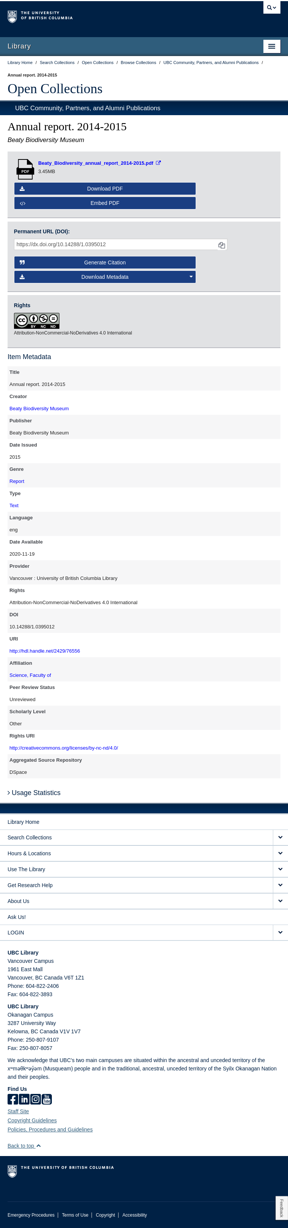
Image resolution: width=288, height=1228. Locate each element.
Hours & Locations (29, 853)
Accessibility (134, 1215)
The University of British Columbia (103, 15)
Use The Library (26, 869)
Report (16, 481)
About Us (19, 901)
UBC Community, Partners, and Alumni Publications (87, 108)
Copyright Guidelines (32, 1120)
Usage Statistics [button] (34, 793)
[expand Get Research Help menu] (280, 885)
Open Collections (55, 88)
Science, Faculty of (30, 675)
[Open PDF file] (99, 163)
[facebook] (13, 1100)
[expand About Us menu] (280, 901)
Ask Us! (17, 917)
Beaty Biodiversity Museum (39, 408)
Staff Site (18, 1111)
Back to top (24, 1146)
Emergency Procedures (31, 1215)
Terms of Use (75, 1215)
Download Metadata (106, 277)
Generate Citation (73, 262)
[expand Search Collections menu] (280, 837)
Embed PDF (70, 203)
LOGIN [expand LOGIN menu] (16, 933)
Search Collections (30, 837)
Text (14, 505)
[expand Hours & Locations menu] (280, 853)
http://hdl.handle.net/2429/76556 (44, 651)
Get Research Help (30, 885)
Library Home (23, 822)
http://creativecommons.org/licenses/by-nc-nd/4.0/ (63, 748)
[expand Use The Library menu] (280, 869)
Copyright (105, 1215)
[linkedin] (24, 1100)
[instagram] (35, 1100)
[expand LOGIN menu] (280, 933)
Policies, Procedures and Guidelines (50, 1129)
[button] (38, 1145)
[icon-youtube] (47, 1100)
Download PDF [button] (71, 189)
